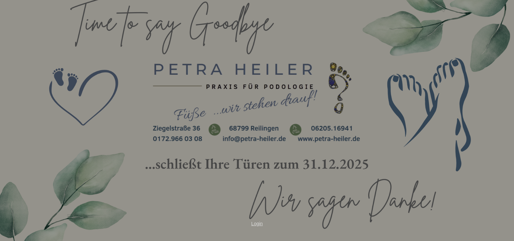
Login (257, 223)
